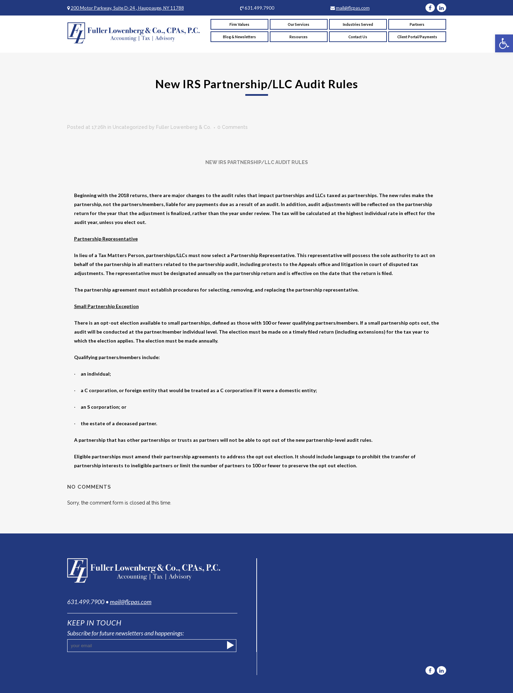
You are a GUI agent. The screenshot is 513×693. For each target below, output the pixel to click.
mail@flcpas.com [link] (353, 8)
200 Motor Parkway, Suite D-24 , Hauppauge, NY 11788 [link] (127, 8)
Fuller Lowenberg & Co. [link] (183, 127)
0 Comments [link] (232, 127)
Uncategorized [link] (130, 127)
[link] (504, 43)
